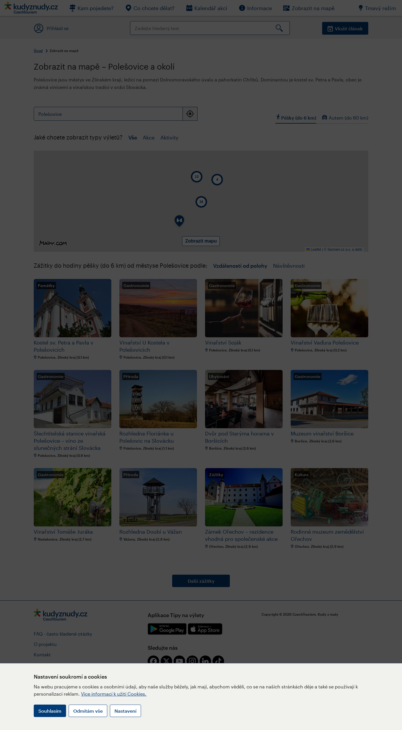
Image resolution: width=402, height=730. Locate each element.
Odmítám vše (88, 711)
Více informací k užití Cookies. (113, 694)
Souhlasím (49, 711)
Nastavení (125, 711)
